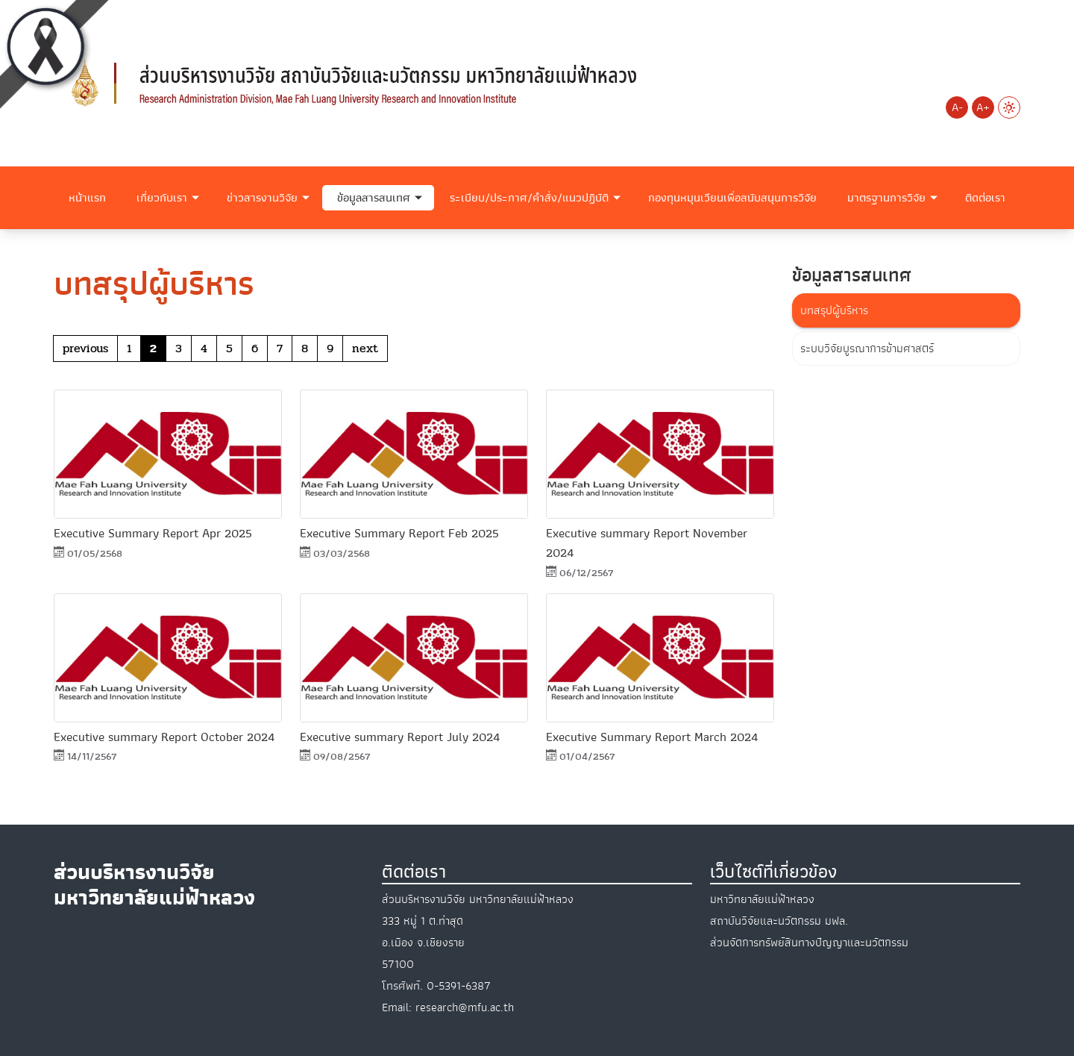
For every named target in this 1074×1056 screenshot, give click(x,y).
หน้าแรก (87, 198)
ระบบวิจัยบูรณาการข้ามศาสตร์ (867, 348)
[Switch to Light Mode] (1009, 107)
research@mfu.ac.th (464, 1007)
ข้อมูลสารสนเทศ (373, 198)
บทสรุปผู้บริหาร (834, 310)
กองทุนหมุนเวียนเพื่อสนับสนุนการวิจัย (732, 198)
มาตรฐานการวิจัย (886, 198)
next (365, 348)
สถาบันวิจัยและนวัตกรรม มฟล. (779, 921)
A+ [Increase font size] (983, 107)
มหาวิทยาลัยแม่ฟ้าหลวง (762, 899)
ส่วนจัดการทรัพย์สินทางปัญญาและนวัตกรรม (809, 943)
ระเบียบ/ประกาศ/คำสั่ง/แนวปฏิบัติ (529, 198)
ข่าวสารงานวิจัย (262, 198)
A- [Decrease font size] (957, 107)
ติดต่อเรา (985, 198)
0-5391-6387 (459, 986)
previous (85, 348)
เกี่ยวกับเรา (161, 198)
